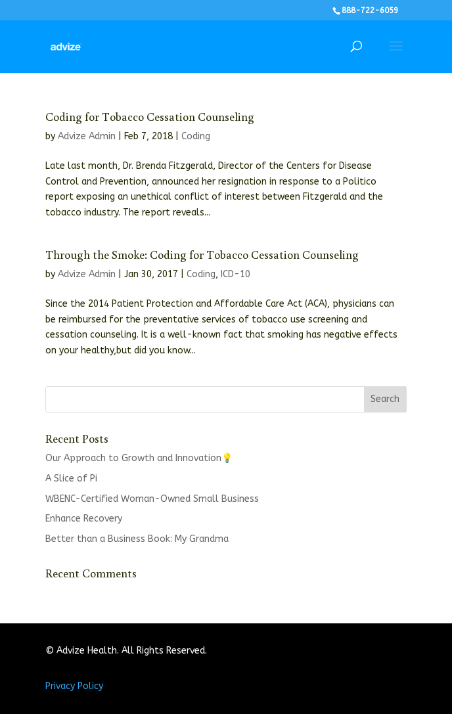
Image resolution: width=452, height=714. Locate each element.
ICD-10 (235, 274)
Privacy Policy (74, 686)
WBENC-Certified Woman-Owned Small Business (152, 498)
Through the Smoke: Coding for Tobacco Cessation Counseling (202, 254)
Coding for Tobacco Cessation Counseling (149, 116)
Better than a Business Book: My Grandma (137, 539)
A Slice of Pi (71, 478)
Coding (195, 136)
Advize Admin (87, 136)
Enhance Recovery (83, 518)
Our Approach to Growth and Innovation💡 (139, 458)
